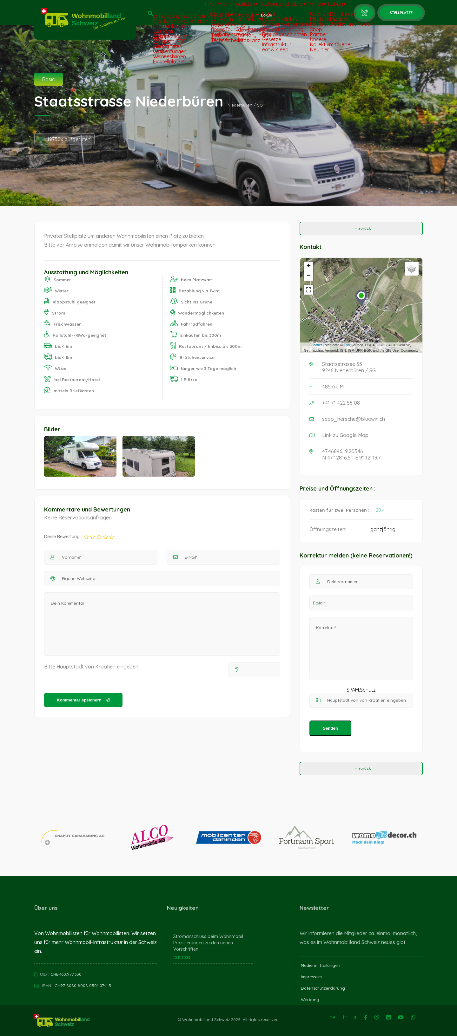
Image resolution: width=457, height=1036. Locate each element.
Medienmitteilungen (320, 965)
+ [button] (309, 266)
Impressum (311, 976)
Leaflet (316, 345)
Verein (308, 7)
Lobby (334, 7)
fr (181, 7)
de (332, 1017)
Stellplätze (401, 12)
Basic (48, 79)
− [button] (309, 276)
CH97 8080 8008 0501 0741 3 (83, 985)
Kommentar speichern (83, 700)
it (181, 18)
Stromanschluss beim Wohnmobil (208, 936)
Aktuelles (203, 18)
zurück (361, 228)
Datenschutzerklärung (323, 988)
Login (261, 18)
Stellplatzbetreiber (268, 7)
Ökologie (235, 18)
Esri (347, 345)
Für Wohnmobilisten (215, 7)
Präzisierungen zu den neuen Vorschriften (203, 946)
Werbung (310, 999)
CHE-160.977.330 (66, 974)
